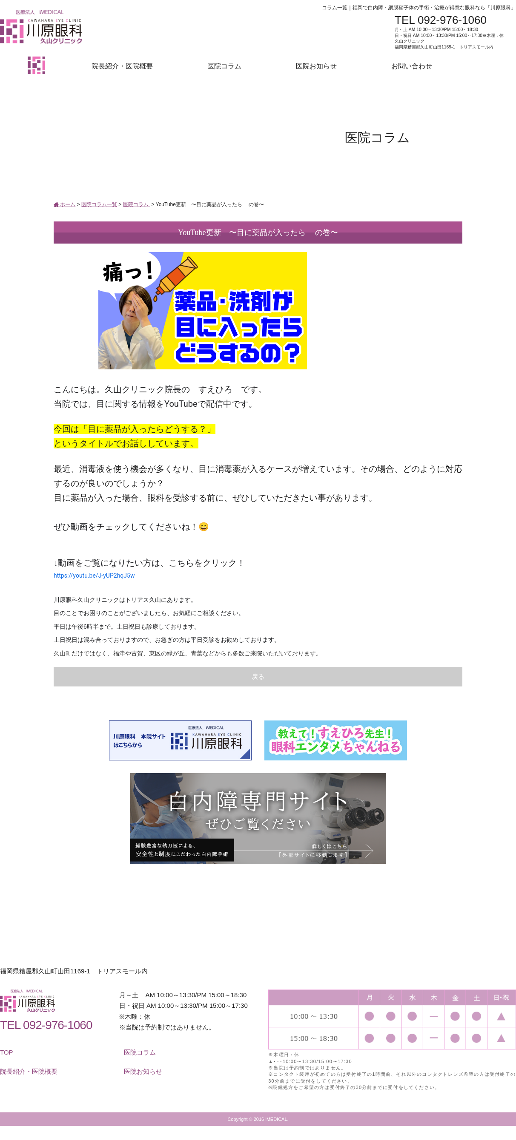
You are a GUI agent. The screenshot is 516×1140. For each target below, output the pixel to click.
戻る (258, 676)
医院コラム (224, 66)
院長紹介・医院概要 (122, 66)
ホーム (64, 204)
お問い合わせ (411, 66)
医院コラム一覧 (99, 204)
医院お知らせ (316, 66)
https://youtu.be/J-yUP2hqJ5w (94, 575)
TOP (6, 1052)
